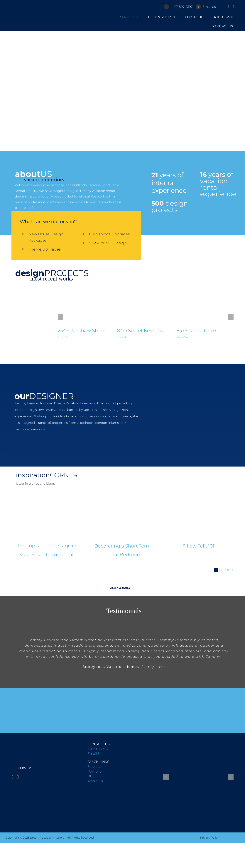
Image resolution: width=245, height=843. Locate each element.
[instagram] (233, 7)
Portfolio (94, 771)
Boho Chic (64, 337)
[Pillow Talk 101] (198, 515)
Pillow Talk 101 (198, 546)
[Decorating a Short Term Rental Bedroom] (122, 515)
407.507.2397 (97, 749)
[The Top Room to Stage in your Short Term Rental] (46, 515)
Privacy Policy (209, 837)
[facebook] (228, 7)
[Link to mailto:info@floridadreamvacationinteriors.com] (198, 6)
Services (94, 767)
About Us (95, 781)
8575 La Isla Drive (196, 330)
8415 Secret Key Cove (141, 330)
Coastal (121, 337)
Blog (91, 776)
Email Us (209, 7)
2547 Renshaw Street (82, 330)
